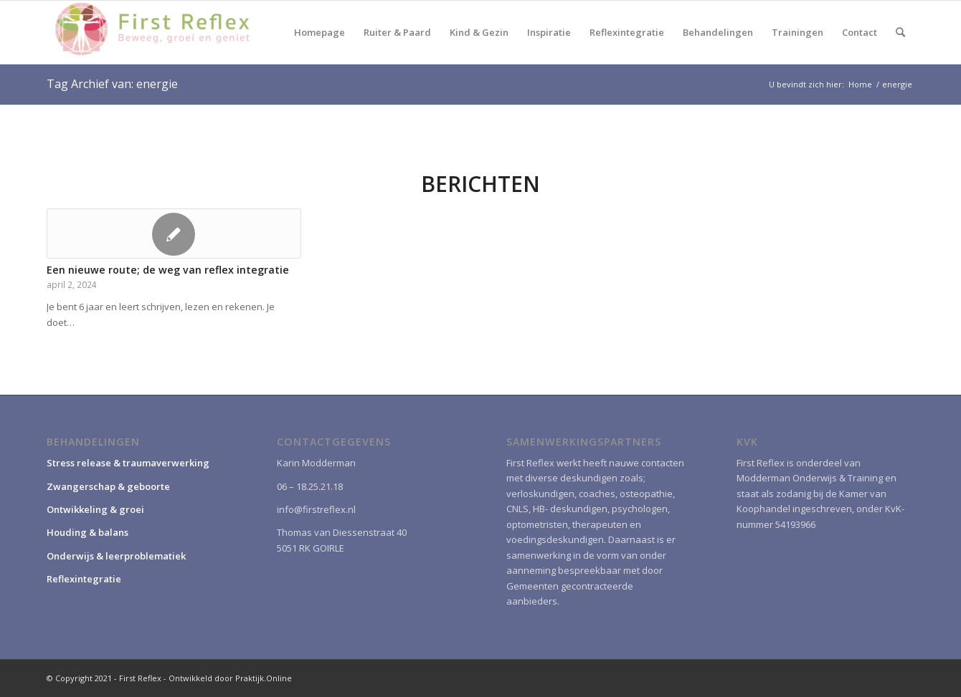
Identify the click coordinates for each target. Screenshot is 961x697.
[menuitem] (319, 32)
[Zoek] (900, 32)
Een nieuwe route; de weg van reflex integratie (168, 270)
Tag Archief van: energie (112, 84)
